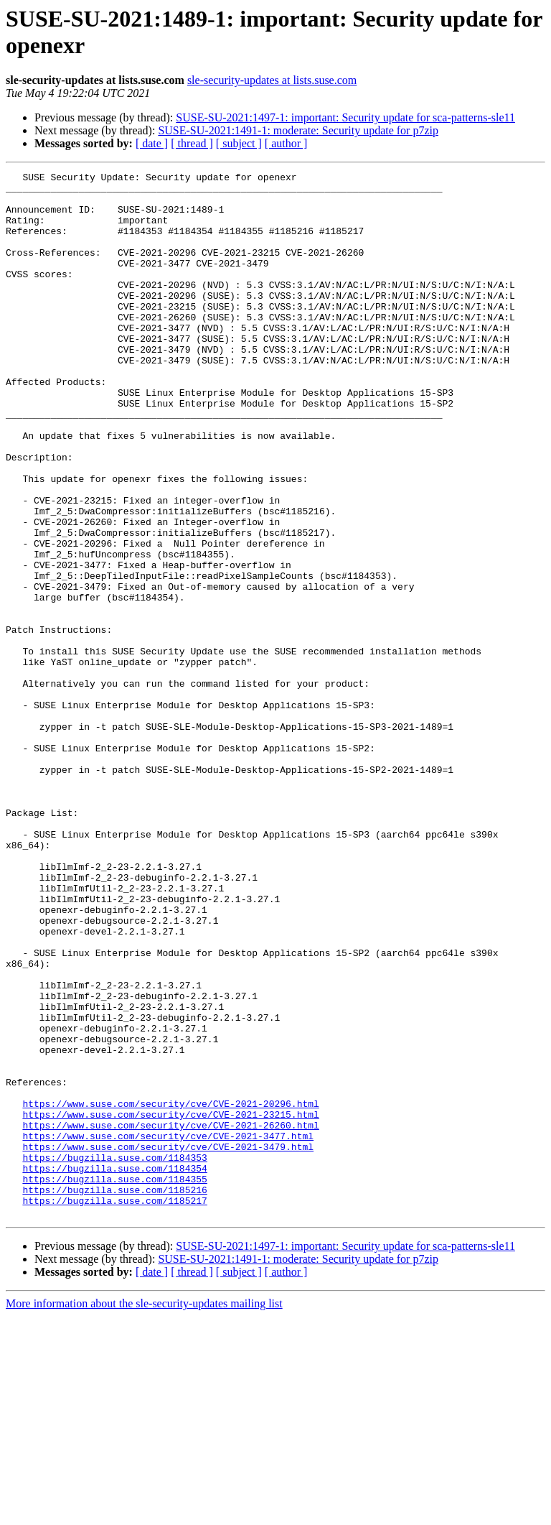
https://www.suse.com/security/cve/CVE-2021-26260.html (170, 1316)
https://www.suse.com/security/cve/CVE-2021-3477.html (168, 1329)
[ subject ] (239, 143)
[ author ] (286, 143)
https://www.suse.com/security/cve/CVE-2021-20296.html (170, 1290)
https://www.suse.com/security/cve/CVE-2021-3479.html (168, 1342)
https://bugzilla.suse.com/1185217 (114, 1407)
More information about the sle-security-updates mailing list (144, 1512)
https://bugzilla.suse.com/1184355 (114, 1381)
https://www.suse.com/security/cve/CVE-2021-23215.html (170, 1303)
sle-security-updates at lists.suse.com (272, 80)
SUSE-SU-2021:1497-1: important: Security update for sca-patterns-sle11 (345, 117)
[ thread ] (192, 143)
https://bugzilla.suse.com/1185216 (114, 1394)
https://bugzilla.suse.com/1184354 (114, 1368)
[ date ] (152, 143)
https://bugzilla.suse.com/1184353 (114, 1355)
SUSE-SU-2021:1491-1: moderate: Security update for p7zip (298, 130)
